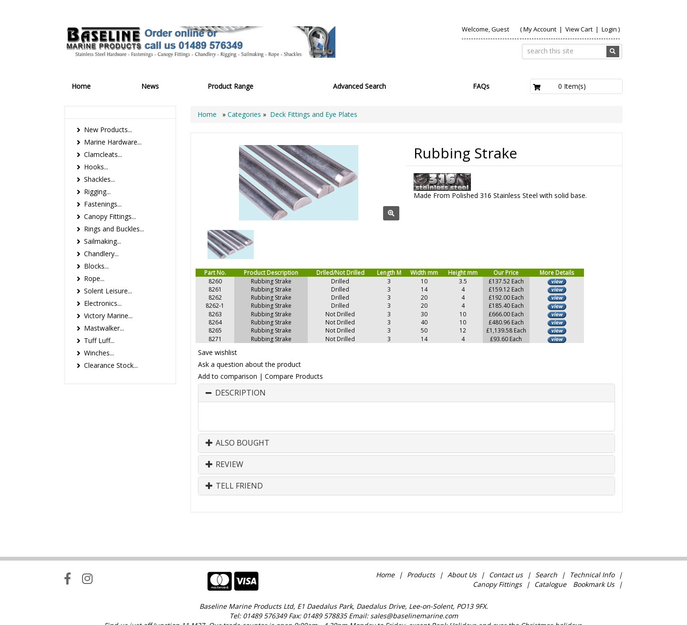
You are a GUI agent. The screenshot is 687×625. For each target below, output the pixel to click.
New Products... (108, 129)
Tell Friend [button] (234, 486)
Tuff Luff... (99, 340)
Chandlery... (101, 253)
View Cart (579, 29)
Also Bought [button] (238, 443)
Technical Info (592, 555)
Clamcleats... (103, 154)
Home (81, 86)
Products (421, 555)
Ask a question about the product (249, 364)
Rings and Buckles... (114, 228)
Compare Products (294, 376)
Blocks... (96, 266)
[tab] (406, 393)
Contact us (506, 555)
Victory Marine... (108, 315)
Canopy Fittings (497, 564)
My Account (539, 29)
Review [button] (224, 464)
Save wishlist (217, 352)
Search (547, 555)
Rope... (94, 278)
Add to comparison (227, 376)
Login (609, 29)
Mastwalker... (104, 328)
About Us (462, 555)
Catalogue (550, 564)
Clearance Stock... (111, 365)
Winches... (99, 352)
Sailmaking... (102, 241)
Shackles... (99, 179)
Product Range (230, 86)
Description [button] (240, 393)
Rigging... (97, 191)
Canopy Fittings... (110, 216)
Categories (245, 114)
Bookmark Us (593, 564)
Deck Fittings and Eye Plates (313, 114)
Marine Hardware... (113, 141)
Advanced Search (359, 86)
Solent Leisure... (108, 290)
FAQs (481, 86)
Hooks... (96, 166)
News (150, 86)
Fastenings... (103, 203)
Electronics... (103, 303)
